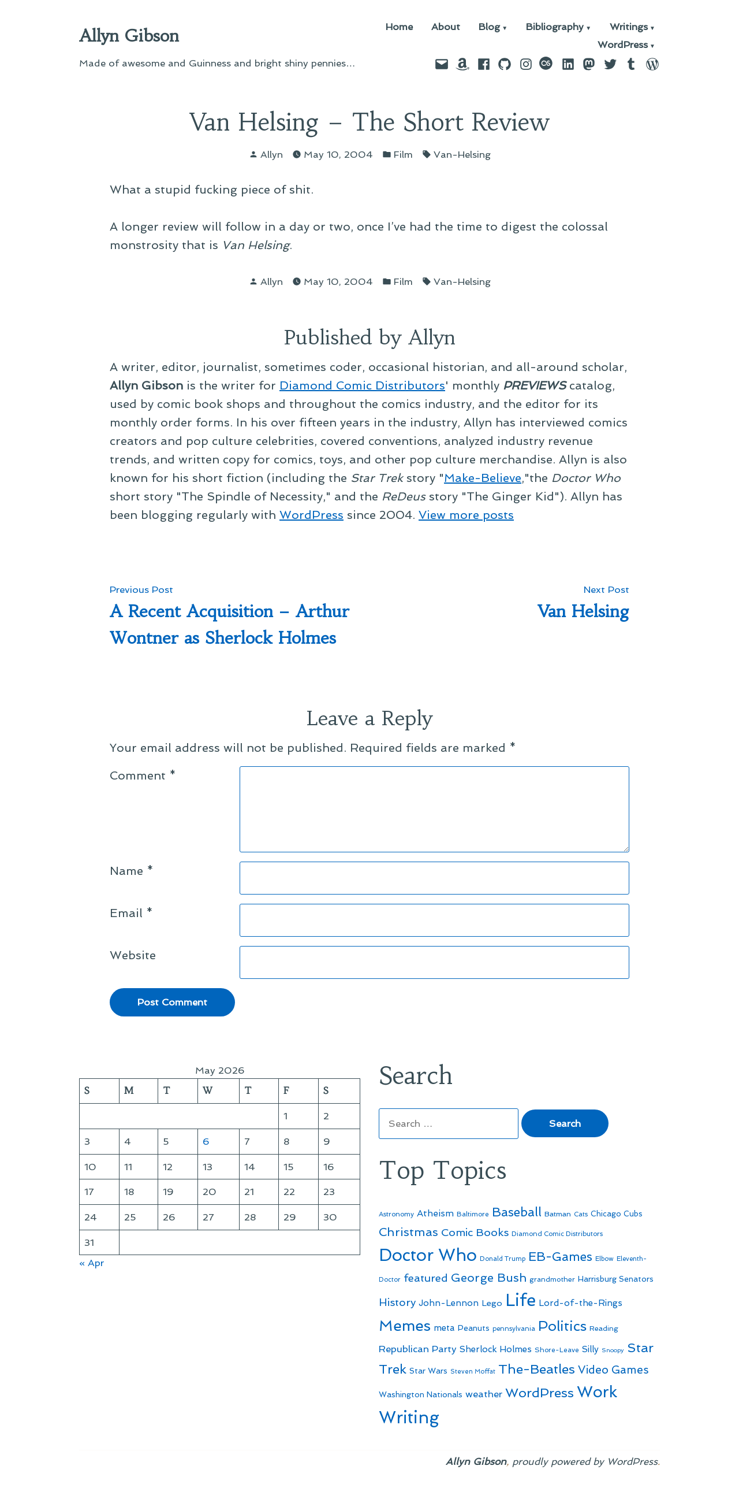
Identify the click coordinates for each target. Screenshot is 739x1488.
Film (403, 154)
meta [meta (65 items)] (444, 1328)
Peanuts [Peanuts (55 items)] (474, 1328)
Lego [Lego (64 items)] (492, 1303)
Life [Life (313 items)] (520, 1300)
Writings (629, 27)
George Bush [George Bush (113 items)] (489, 1278)
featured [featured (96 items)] (426, 1278)
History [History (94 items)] (397, 1302)
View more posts (466, 515)
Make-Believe (482, 478)
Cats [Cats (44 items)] (581, 1214)
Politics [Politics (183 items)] (562, 1326)
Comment (143, 775)
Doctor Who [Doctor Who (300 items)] (428, 1255)
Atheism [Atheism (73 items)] (435, 1213)
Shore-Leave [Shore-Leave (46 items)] (557, 1350)
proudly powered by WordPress (585, 1461)
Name (132, 871)
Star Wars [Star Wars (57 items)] (428, 1370)
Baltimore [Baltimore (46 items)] (473, 1214)
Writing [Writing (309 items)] (409, 1417)
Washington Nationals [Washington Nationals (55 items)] (420, 1394)
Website (133, 955)
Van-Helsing (462, 154)
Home (399, 27)
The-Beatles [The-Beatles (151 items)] (536, 1368)
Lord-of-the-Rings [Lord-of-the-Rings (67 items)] (580, 1303)
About (445, 27)
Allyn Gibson (129, 35)
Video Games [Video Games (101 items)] (613, 1369)
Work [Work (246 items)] (597, 1392)
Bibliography (555, 27)
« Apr (91, 1262)
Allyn (271, 154)
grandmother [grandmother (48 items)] (552, 1279)
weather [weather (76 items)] (483, 1394)
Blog (489, 27)
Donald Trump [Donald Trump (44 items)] (502, 1259)
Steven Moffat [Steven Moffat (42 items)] (472, 1371)
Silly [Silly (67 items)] (590, 1349)
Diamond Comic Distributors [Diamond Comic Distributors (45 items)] (557, 1234)
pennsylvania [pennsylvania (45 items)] (513, 1328)
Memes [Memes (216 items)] (405, 1325)
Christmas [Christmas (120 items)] (408, 1232)
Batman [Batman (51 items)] (557, 1213)
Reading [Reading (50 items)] (603, 1328)
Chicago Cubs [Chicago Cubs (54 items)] (617, 1213)
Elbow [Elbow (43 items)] (604, 1259)
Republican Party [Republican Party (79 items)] (418, 1349)
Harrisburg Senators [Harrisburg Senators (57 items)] (616, 1278)
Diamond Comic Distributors (362, 385)
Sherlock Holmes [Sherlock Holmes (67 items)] (496, 1349)
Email (131, 913)
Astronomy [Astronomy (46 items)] (396, 1214)
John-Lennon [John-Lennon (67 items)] (449, 1303)
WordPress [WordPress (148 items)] (539, 1392)
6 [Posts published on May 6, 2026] (206, 1141)
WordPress (623, 45)
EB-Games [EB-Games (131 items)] (560, 1256)
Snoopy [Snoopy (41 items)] (613, 1350)
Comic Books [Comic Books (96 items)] (475, 1232)
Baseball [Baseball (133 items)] (517, 1212)
